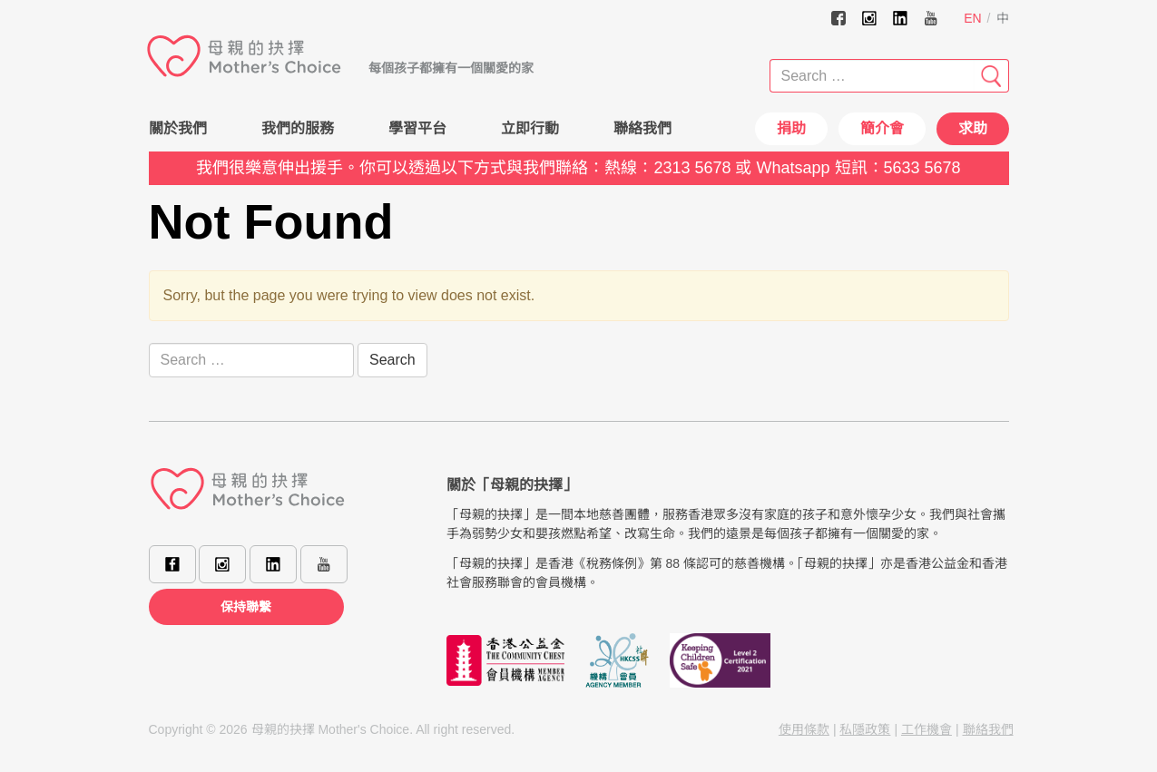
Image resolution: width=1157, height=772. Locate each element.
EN (972, 18)
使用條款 (804, 729)
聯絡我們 (642, 128)
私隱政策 (864, 729)
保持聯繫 (246, 607)
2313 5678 (691, 168)
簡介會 (882, 128)
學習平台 (417, 128)
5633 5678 (922, 168)
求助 (972, 128)
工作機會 (926, 729)
